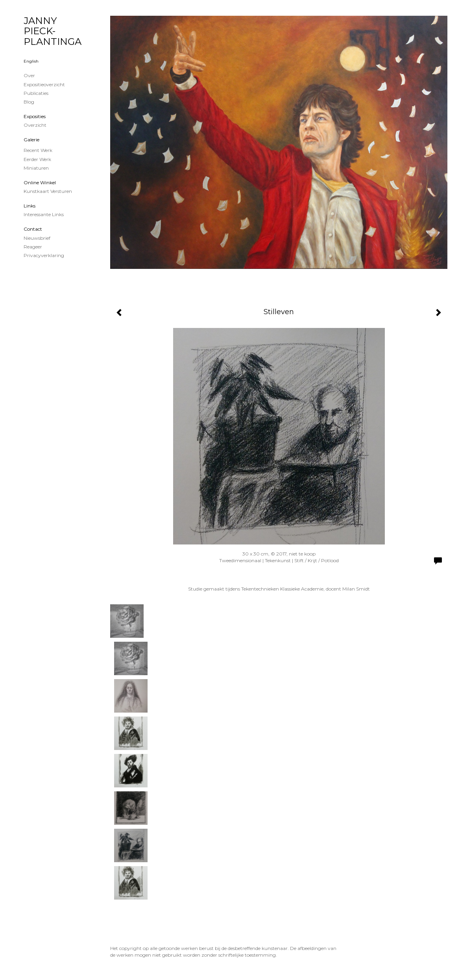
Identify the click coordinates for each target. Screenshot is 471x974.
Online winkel (40, 182)
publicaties (36, 93)
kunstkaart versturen (48, 191)
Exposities (35, 116)
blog (29, 102)
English (31, 61)
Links (29, 206)
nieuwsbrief (37, 238)
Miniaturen (36, 168)
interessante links (44, 214)
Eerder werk (37, 159)
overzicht (35, 125)
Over (29, 75)
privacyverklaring (44, 255)
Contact (33, 229)
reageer (33, 247)
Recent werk (38, 150)
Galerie (31, 140)
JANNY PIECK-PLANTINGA (52, 31)
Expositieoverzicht (44, 84)
